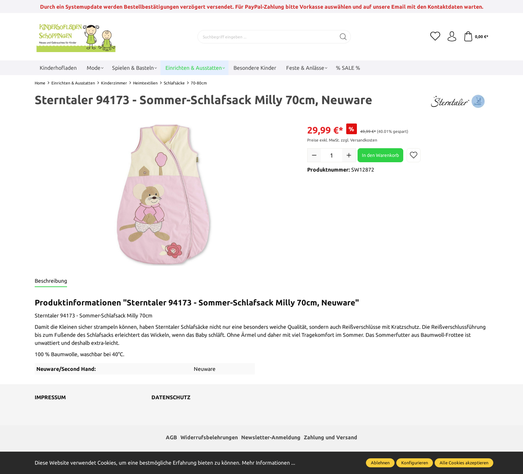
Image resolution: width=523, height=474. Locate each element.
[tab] (51, 281)
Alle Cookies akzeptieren (464, 462)
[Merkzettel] (435, 36)
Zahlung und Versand (330, 438)
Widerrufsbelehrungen (209, 438)
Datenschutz (170, 397)
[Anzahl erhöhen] (349, 155)
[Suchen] (343, 36)
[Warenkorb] (475, 36)
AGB (171, 438)
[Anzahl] (332, 155)
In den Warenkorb (380, 155)
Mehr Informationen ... (268, 463)
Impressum (50, 397)
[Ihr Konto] (452, 36)
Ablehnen (380, 462)
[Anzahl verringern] (314, 155)
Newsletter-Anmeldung (271, 438)
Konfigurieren (414, 462)
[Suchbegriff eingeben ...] (266, 36)
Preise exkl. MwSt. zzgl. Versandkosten (342, 140)
